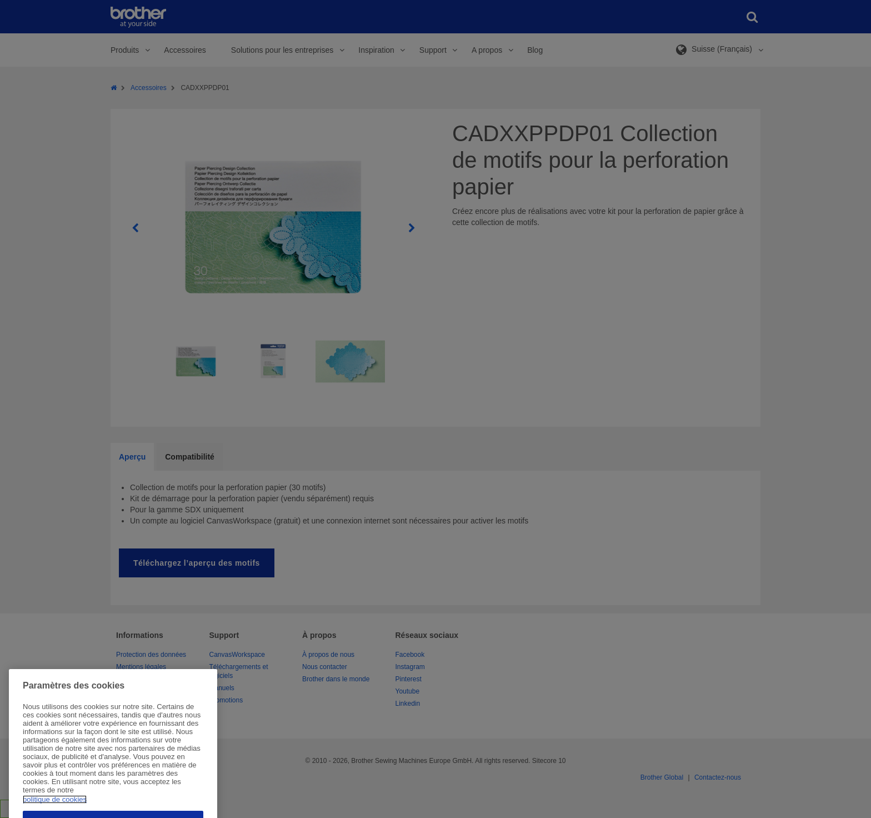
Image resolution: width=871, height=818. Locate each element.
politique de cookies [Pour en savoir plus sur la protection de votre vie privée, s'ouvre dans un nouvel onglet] (55, 814)
